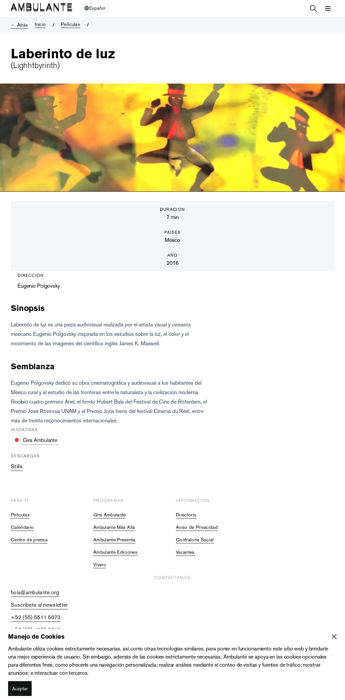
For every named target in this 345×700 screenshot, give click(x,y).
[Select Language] (94, 8)
